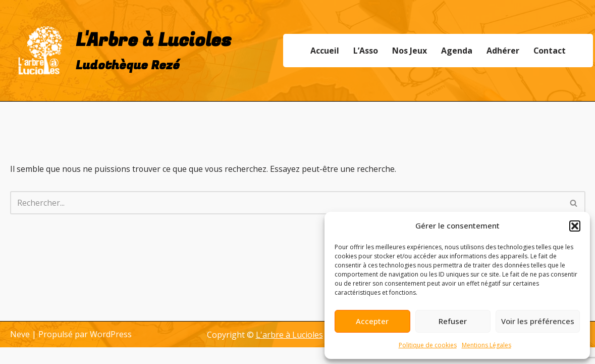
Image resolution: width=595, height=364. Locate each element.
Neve (20, 350)
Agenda (456, 50)
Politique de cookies (428, 345)
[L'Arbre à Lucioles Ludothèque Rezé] (120, 50)
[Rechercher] (286, 202)
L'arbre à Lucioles (289, 351)
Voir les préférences (537, 321)
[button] (575, 226)
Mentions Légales (486, 345)
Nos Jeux (409, 50)
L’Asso (365, 50)
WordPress (111, 350)
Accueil (324, 50)
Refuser (453, 321)
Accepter (372, 321)
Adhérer (502, 50)
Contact (549, 50)
